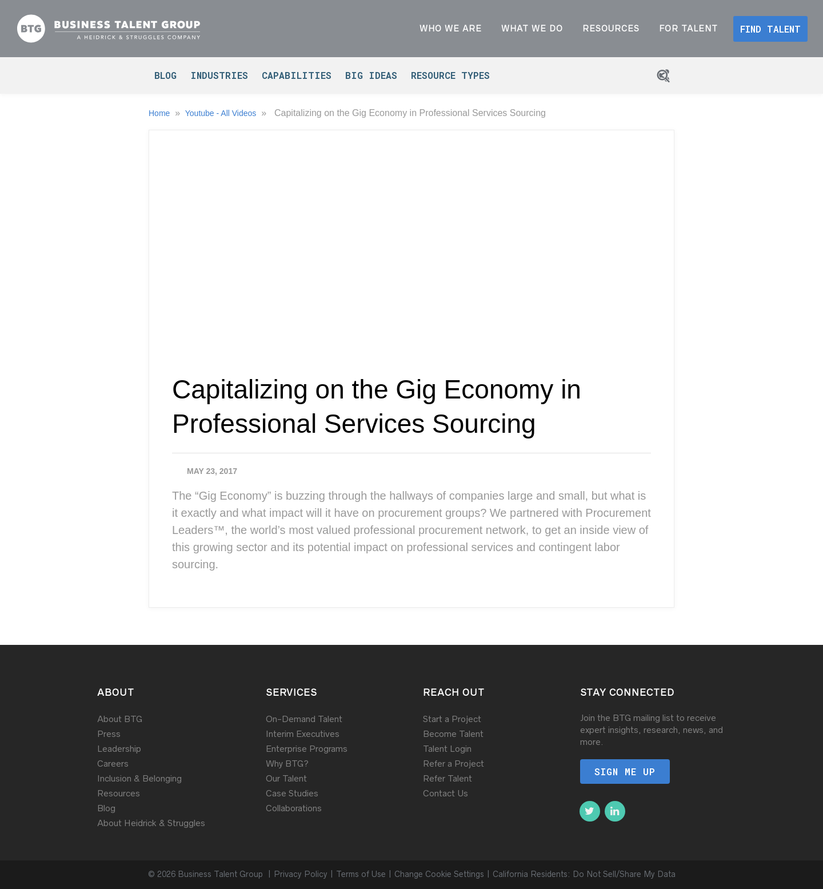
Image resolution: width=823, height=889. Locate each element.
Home (160, 113)
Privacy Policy (300, 874)
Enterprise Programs (306, 749)
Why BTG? (287, 763)
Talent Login (447, 749)
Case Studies (292, 793)
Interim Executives (302, 734)
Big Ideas (371, 75)
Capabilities (296, 75)
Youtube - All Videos (221, 113)
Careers (113, 763)
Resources (118, 793)
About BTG (119, 719)
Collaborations (294, 808)
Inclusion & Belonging (139, 778)
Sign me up (625, 772)
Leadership (119, 749)
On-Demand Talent (304, 719)
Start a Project (452, 719)
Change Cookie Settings (439, 874)
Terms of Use (361, 874)
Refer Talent (447, 778)
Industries (219, 75)
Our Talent (286, 778)
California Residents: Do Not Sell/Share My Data (584, 874)
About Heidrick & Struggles (151, 823)
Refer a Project (453, 763)
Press (109, 734)
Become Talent (453, 734)
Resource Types (450, 75)
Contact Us (445, 793)
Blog (165, 75)
